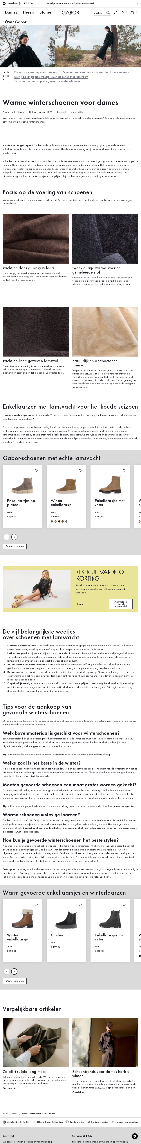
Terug (7, 21)
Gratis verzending (98, 1120)
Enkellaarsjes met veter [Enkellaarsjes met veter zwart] (110, 935)
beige (56, 520)
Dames (6, 12)
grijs (66, 520)
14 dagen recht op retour (124, 1120)
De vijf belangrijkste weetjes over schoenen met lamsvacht (50, 76)
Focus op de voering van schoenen (35, 72)
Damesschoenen (15, 544)
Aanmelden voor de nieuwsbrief (121, 602)
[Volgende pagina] (14, 535)
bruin (52, 520)
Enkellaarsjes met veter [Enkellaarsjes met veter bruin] (110, 501)
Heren (16, 12)
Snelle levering (75, 1120)
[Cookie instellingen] (135, 1136)
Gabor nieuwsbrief (83, 3)
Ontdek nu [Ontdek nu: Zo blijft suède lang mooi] (9, 1086)
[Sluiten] (137, 4)
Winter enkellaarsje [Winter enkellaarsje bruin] (61, 501)
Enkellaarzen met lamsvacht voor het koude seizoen (92, 72)
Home (5, 1112)
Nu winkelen (128, 91)
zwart (59, 520)
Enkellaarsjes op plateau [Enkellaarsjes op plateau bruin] (21, 501)
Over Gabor (38, 12)
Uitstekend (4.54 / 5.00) (16, 1120)
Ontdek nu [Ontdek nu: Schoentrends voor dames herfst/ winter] (78, 1090)
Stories (25, 12)
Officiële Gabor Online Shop (48, 1120)
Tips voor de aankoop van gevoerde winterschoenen (46, 80)
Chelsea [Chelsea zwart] (58, 933)
